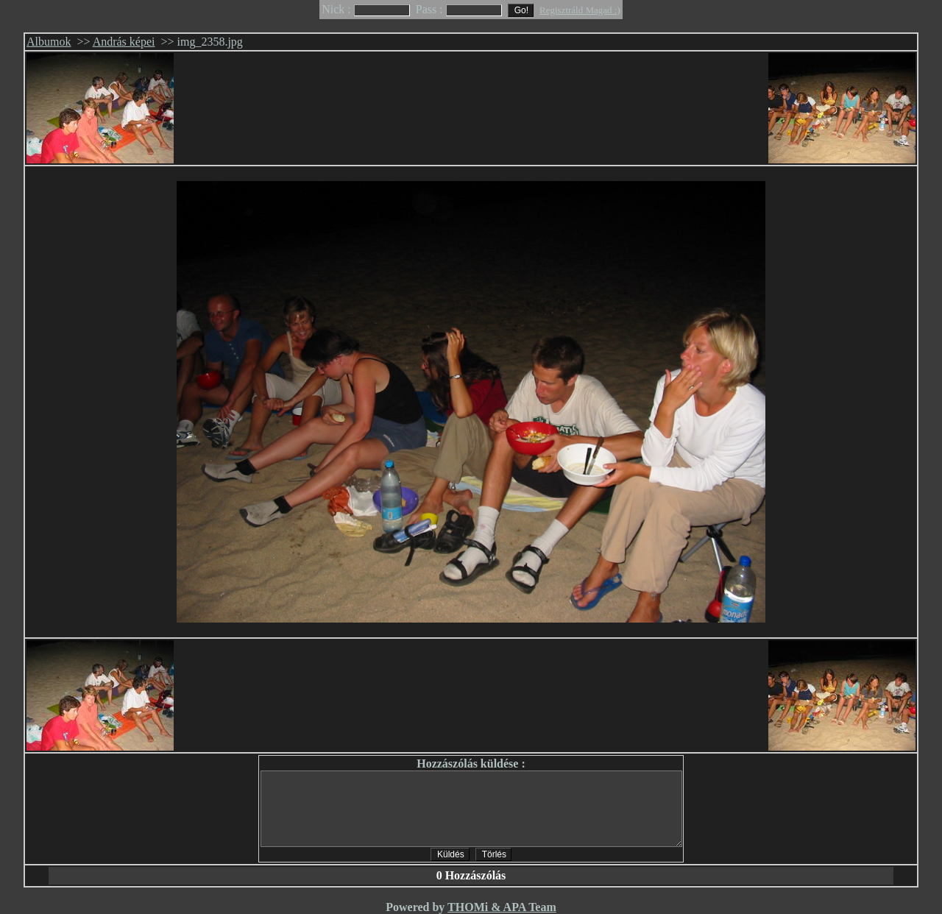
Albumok (48, 41)
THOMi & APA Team (501, 907)
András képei (124, 41)
